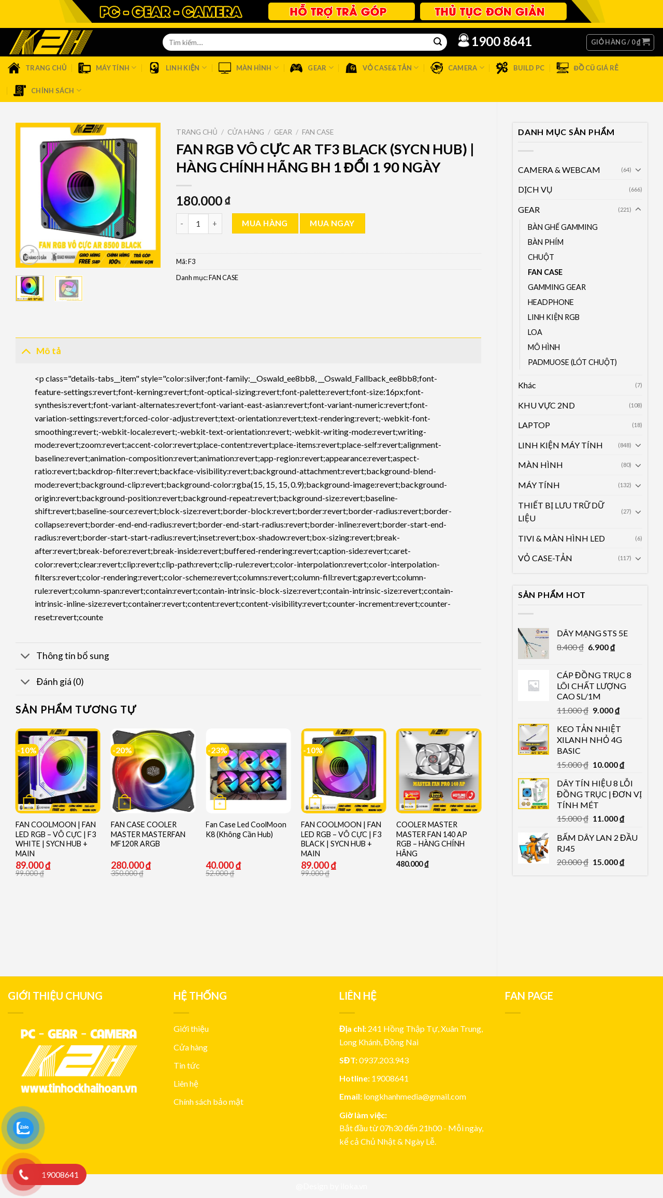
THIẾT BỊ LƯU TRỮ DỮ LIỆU (561, 511)
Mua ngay (332, 223)
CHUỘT (541, 257)
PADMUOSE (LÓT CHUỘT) (572, 362)
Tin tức (187, 1065)
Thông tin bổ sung (62, 657)
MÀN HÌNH (540, 465)
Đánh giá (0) (50, 683)
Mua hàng (265, 223)
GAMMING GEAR (557, 287)
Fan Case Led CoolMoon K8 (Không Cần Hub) (246, 829)
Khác (527, 385)
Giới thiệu (191, 1028)
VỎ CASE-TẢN (545, 558)
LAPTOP (534, 425)
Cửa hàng (245, 132)
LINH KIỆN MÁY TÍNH (560, 445)
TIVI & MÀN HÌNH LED (561, 538)
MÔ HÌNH (544, 347)
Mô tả (38, 350)
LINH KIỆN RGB (554, 317)
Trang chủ (197, 132)
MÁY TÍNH (539, 485)
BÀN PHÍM (546, 242)
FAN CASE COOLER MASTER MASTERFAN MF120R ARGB (148, 834)
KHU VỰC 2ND (546, 405)
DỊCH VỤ (535, 189)
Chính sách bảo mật (208, 1101)
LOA (535, 332)
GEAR (529, 209)
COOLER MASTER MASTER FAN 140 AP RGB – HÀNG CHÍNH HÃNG (431, 839)
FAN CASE (545, 272)
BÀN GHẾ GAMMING (563, 227)
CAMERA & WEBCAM (559, 169)
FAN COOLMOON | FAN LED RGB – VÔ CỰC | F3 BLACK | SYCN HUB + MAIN (341, 839)
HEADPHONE (551, 302)
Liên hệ (186, 1083)
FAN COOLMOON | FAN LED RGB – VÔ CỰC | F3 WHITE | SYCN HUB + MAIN (56, 839)
